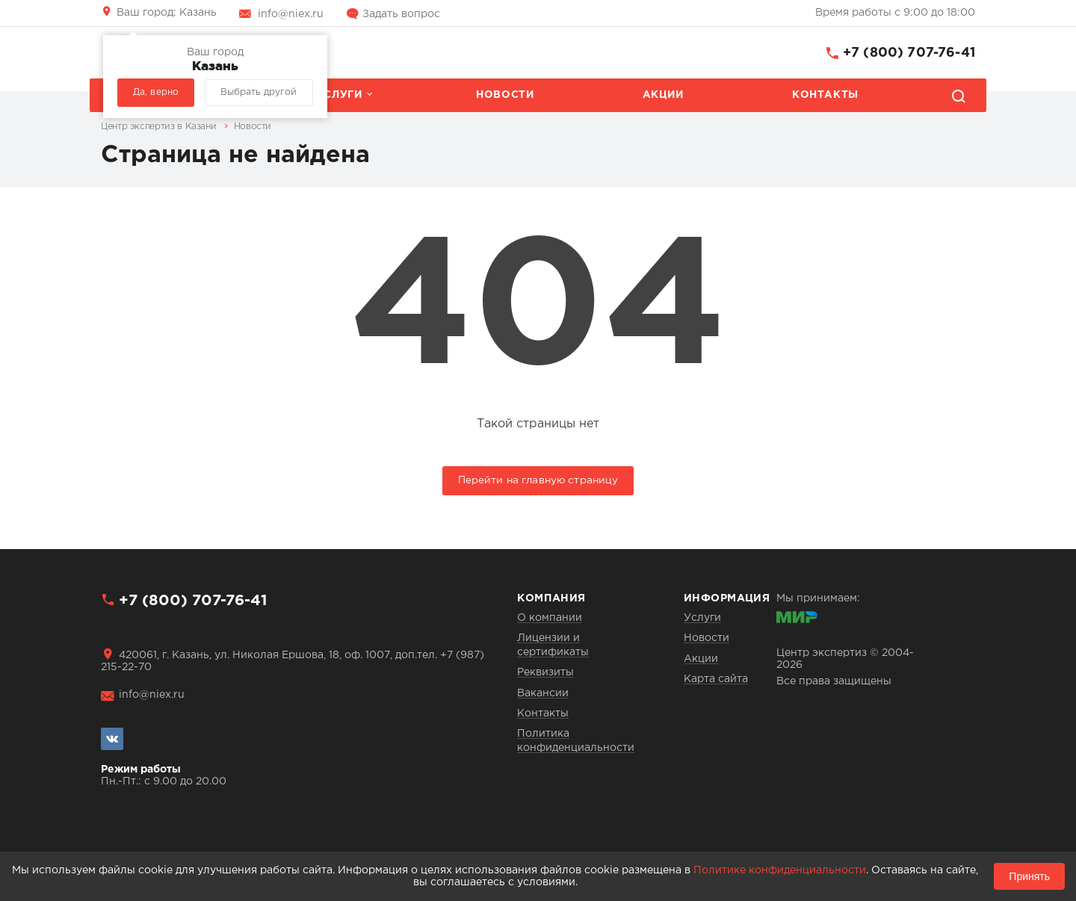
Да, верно (156, 92)
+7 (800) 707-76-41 (909, 53)
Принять (1029, 876)
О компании (549, 617)
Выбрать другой (258, 92)
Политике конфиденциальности (779, 870)
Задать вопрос (401, 14)
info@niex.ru (291, 14)
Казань (167, 12)
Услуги (339, 94)
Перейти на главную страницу (538, 480)
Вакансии (543, 693)
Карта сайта (716, 679)
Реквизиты (545, 672)
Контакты (825, 94)
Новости (505, 94)
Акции (663, 94)
